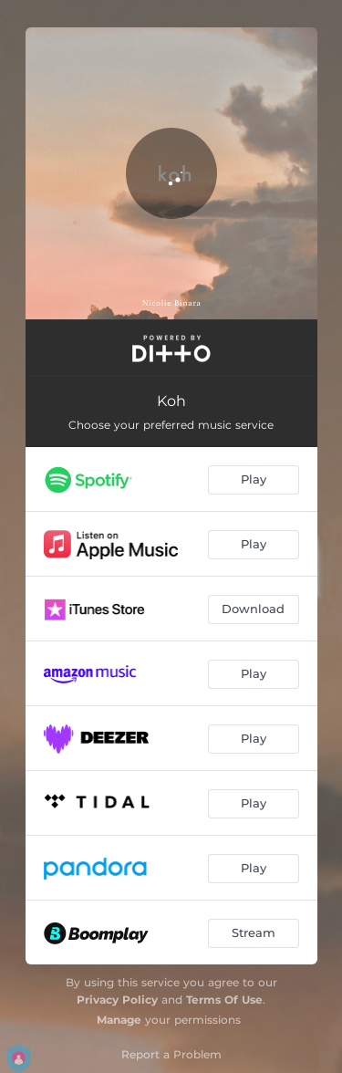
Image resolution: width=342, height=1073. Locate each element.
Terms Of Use (224, 999)
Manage (119, 1019)
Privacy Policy (117, 999)
